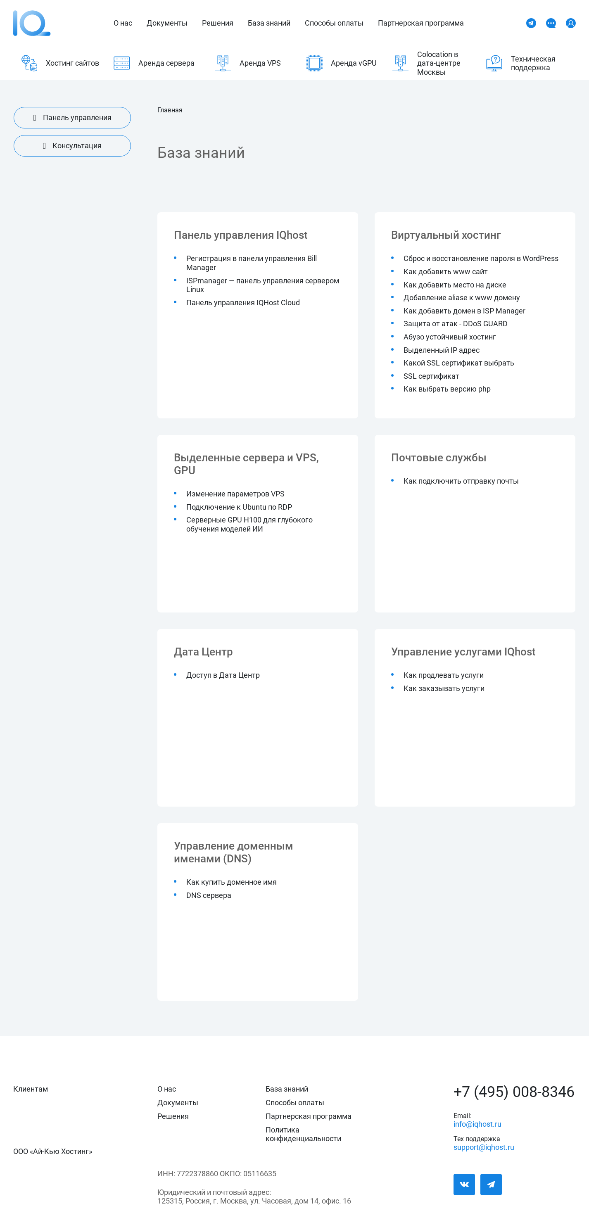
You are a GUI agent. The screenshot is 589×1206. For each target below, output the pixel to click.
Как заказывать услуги (444, 688)
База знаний (269, 23)
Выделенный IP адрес (442, 350)
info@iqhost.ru (477, 1122)
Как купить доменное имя (231, 882)
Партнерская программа (421, 23)
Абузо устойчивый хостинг (450, 336)
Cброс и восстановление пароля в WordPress (481, 258)
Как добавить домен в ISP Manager (464, 310)
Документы (167, 23)
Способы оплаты (334, 23)
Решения (217, 23)
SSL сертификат (431, 376)
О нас (123, 23)
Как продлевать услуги (444, 675)
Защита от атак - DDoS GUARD (456, 323)
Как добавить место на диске (455, 284)
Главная (170, 110)
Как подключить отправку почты (461, 481)
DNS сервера (208, 895)
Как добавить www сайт (446, 271)
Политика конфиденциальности (303, 1134)
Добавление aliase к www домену (462, 297)
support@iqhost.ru (478, 1145)
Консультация (72, 145)
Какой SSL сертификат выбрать (459, 362)
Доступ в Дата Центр (223, 675)
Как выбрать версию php (447, 389)
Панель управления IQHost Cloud (243, 302)
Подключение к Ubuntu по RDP (239, 507)
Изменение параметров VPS (235, 493)
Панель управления (72, 117)
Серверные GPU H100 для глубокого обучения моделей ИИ (249, 524)
